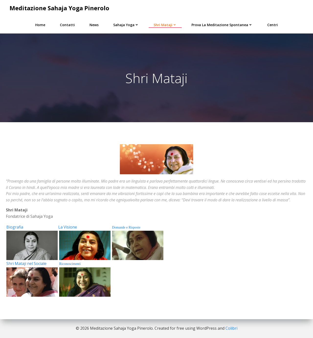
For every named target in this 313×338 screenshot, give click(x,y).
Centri (272, 24)
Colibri (231, 328)
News (94, 24)
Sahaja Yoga (126, 24)
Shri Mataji (165, 24)
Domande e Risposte (126, 227)
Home (40, 24)
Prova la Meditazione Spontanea (222, 24)
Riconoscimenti (70, 264)
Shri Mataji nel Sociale (26, 263)
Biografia (14, 227)
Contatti (67, 24)
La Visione (67, 227)
